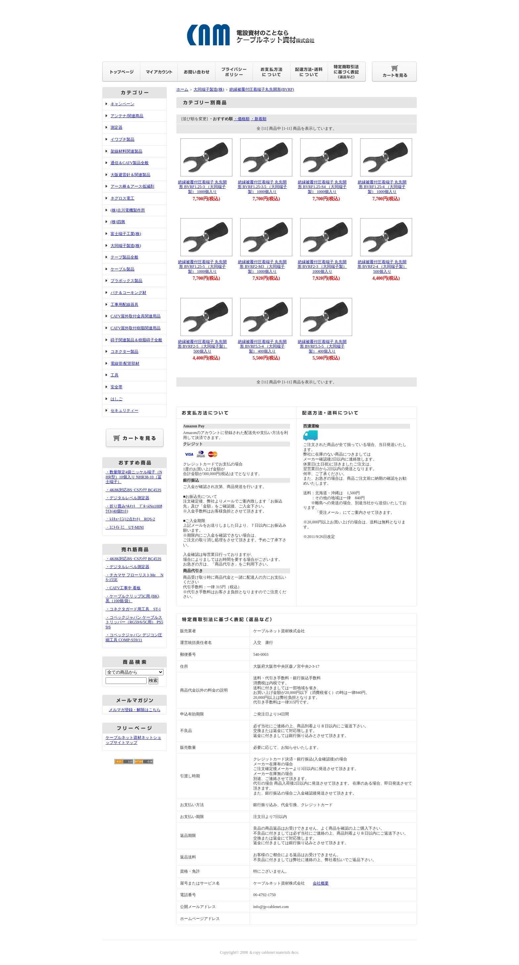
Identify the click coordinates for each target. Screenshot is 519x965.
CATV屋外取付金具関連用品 (136, 316)
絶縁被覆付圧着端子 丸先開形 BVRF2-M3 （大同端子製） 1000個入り (262, 267)
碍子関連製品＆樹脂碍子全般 (136, 340)
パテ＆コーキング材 (128, 292)
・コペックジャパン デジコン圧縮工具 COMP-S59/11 (134, 637)
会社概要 (321, 883)
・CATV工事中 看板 (123, 588)
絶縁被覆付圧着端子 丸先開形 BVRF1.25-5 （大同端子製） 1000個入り (202, 267)
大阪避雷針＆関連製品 (130, 174)
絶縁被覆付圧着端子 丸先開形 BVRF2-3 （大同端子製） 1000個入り (322, 267)
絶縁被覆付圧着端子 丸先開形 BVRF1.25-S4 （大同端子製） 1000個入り (322, 187)
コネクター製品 (124, 351)
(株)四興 (118, 221)
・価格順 (242, 119)
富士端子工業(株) (126, 233)
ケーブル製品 (122, 269)
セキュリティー (124, 410)
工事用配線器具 (124, 304)
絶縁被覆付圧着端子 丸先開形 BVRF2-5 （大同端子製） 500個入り (202, 346)
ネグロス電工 (122, 198)
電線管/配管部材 (125, 363)
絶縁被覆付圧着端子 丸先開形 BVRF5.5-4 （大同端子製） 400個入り (262, 346)
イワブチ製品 (122, 139)
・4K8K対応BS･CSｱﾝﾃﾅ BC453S (133, 490)
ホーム (182, 89)
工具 (114, 375)
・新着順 (258, 119)
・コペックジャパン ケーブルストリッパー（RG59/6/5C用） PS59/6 (134, 622)
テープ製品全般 (124, 257)
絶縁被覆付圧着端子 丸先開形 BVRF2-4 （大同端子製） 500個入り (382, 267)
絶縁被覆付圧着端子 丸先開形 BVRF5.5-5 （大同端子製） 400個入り (322, 346)
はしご (116, 399)
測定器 (116, 127)
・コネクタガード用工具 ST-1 (133, 609)
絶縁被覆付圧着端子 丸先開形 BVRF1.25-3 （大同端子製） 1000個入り (202, 187)
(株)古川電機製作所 (128, 210)
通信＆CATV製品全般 (130, 163)
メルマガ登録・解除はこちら (135, 709)
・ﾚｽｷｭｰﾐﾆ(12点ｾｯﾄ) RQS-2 (130, 519)
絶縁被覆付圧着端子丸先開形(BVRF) (261, 89)
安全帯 (116, 387)
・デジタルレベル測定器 (127, 498)
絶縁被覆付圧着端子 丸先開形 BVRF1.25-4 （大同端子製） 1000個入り (382, 187)
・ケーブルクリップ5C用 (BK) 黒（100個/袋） (132, 598)
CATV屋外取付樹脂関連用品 (136, 328)
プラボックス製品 (126, 280)
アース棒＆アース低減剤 (132, 186)
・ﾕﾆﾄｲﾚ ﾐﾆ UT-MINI (125, 527)
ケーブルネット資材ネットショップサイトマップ (133, 740)
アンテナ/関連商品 (127, 116)
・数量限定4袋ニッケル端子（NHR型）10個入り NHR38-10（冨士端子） (134, 477)
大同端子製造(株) (126, 245)
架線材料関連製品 (126, 151)
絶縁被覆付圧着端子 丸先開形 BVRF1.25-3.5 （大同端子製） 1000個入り (262, 187)
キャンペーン (122, 104)
